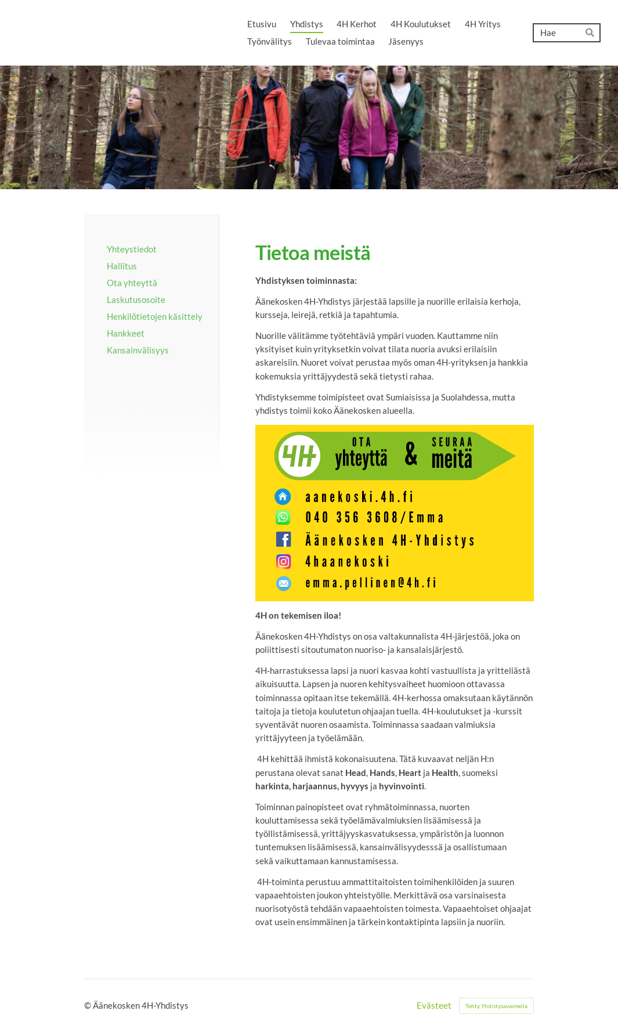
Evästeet (434, 1005)
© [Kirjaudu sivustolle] (88, 1005)
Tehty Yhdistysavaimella (496, 1005)
